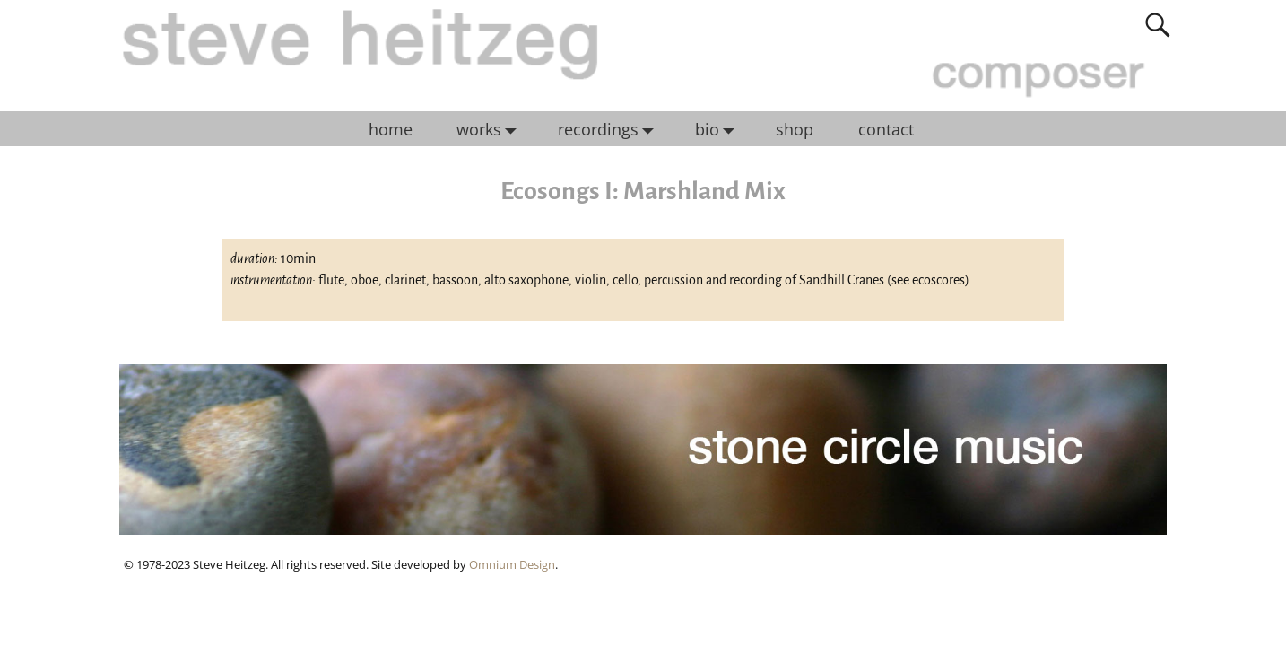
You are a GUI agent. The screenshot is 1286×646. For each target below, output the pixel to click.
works (491, 129)
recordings (610, 129)
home (391, 129)
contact (886, 129)
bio (719, 129)
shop (794, 129)
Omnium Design (512, 564)
